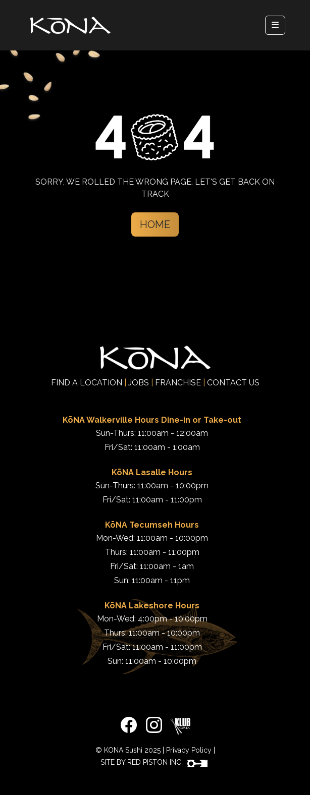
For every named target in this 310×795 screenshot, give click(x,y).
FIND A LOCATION (86, 382)
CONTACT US (233, 382)
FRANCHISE (178, 382)
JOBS (138, 382)
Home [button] (155, 224)
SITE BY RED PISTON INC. (154, 762)
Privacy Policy (189, 750)
